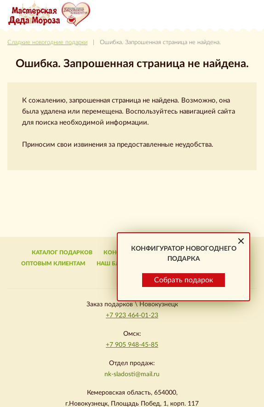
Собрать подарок (183, 280)
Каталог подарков (62, 252)
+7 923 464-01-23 (132, 315)
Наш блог (112, 263)
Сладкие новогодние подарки (47, 43)
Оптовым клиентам (53, 263)
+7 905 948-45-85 (132, 345)
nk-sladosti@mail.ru (132, 374)
